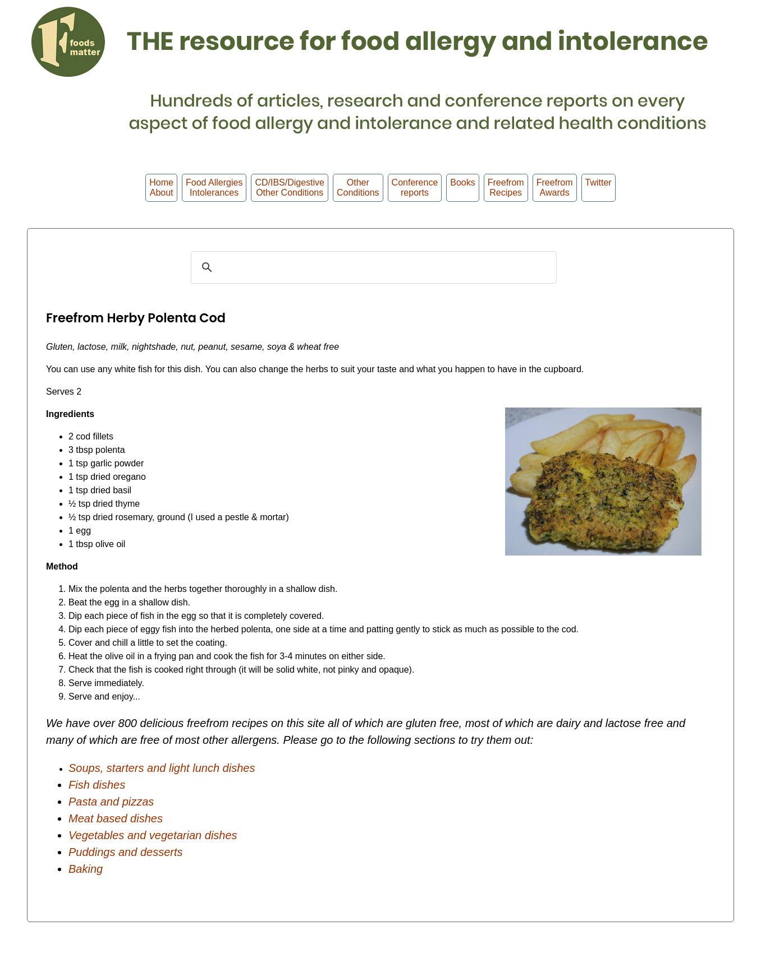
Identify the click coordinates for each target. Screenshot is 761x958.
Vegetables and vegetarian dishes (152, 835)
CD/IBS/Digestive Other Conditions (289, 187)
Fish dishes (96, 785)
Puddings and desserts (125, 852)
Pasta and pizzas (111, 801)
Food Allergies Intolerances (214, 187)
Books (462, 187)
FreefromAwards (555, 187)
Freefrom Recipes (506, 187)
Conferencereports (415, 187)
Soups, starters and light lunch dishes (161, 768)
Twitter (598, 187)
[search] (372, 267)
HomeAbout (161, 187)
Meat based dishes (115, 818)
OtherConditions (358, 187)
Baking (85, 869)
